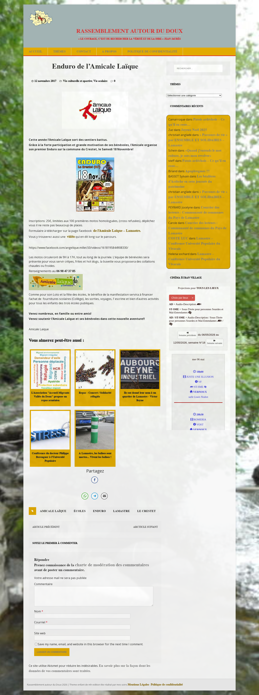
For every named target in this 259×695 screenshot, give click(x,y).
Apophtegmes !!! (197, 171)
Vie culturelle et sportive (77, 81)
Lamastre (121, 511)
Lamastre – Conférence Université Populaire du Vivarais (194, 243)
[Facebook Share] (94, 479)
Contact (84, 51)
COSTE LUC (178, 238)
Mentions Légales (138, 685)
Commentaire (43, 584)
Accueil (35, 51)
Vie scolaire (100, 81)
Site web (40, 633)
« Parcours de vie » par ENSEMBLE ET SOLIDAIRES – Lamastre (198, 140)
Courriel (40, 622)
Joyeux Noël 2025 (194, 129)
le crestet (146, 511)
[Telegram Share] (94, 496)
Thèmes (59, 51)
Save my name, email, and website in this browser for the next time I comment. (90, 644)
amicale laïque (53, 511)
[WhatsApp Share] (84, 496)
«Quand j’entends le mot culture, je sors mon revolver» (194, 153)
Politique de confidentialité (152, 51)
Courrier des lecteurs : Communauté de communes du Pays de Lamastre (195, 212)
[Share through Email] (104, 496)
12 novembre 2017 (45, 81)
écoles (80, 511)
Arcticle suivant (145, 527)
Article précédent (46, 527)
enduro (99, 511)
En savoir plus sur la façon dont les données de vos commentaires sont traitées (89, 668)
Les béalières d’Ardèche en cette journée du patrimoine (191, 181)
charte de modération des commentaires (112, 565)
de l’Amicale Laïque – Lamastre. (117, 230)
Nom (38, 611)
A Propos (109, 51)
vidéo (71, 236)
